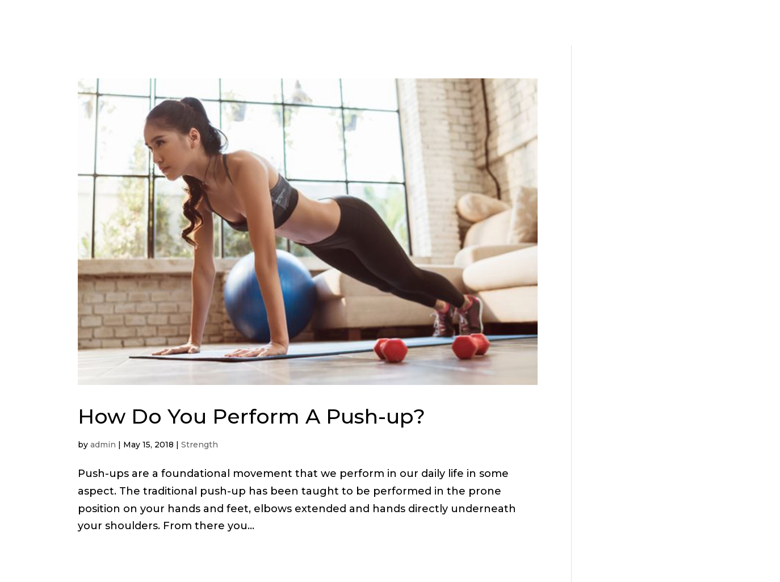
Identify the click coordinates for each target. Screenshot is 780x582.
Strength (199, 444)
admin (103, 444)
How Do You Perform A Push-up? (251, 416)
